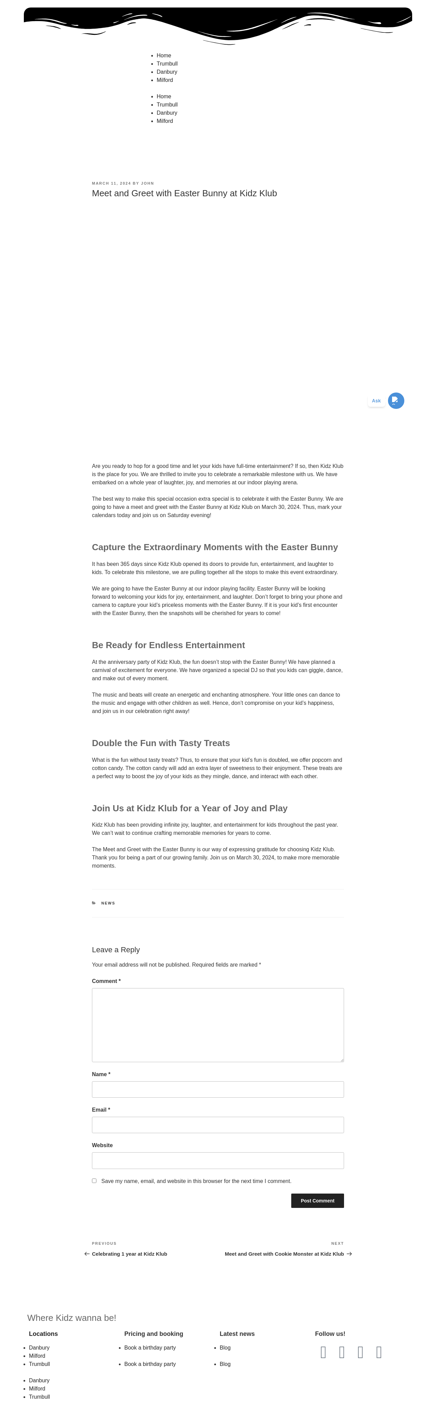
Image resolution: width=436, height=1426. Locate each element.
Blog (225, 1348)
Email (101, 1110)
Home (164, 55)
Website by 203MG (218, 1417)
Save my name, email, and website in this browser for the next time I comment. (196, 1181)
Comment (106, 981)
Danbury (167, 72)
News (108, 903)
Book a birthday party (150, 1348)
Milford (165, 80)
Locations (43, 1333)
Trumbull (167, 64)
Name (101, 1074)
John (147, 183)
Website (102, 1145)
